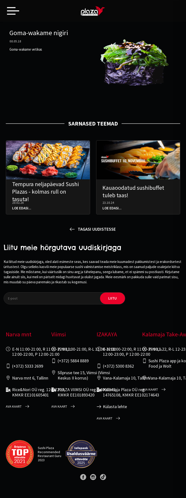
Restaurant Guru (49, 456)
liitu (112, 298)
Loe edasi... (21, 208)
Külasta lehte (115, 406)
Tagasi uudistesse (97, 229)
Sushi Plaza (46, 448)
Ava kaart (14, 406)
